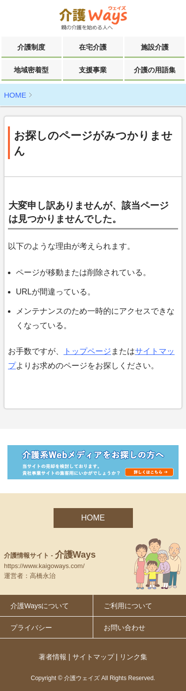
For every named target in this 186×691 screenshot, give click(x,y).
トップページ (87, 351)
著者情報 (52, 657)
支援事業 (93, 70)
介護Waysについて (39, 606)
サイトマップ (93, 657)
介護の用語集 (155, 70)
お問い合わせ (124, 628)
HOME (15, 95)
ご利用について (128, 606)
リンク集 (133, 657)
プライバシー (31, 628)
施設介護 (155, 47)
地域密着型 (31, 70)
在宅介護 (93, 47)
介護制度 (31, 47)
